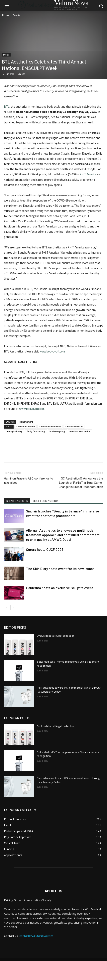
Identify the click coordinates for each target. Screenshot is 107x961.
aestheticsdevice (25, 426)
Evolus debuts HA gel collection (55, 635)
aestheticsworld (74, 426)
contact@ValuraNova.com (36, 936)
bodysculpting (57, 431)
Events (16, 15)
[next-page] (12, 607)
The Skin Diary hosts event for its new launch (60, 569)
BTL (6, 106)
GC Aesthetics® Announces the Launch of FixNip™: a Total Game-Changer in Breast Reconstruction (81, 483)
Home (5, 15)
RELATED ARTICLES (17, 501)
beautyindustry (14, 431)
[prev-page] (6, 607)
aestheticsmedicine (50, 426)
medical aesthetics (79, 431)
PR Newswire (26, 421)
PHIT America (88, 174)
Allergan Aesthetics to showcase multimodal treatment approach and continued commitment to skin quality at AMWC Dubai (62, 535)
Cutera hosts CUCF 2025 (44, 550)
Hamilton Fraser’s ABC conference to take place (28, 480)
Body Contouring (36, 431)
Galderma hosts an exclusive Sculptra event (59, 588)
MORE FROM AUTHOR (45, 501)
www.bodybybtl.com (52, 351)
